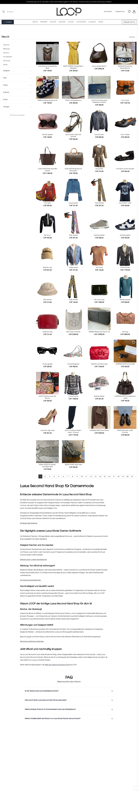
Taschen (6, 45)
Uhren (5, 65)
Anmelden (108, 11)
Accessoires (7, 57)
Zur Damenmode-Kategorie (30, 580)
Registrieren (120, 11)
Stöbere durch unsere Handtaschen (33, 559)
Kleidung (6, 49)
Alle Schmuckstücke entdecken (32, 641)
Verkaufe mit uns (129, 22)
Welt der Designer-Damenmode (57, 665)
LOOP (29, 637)
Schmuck (6, 61)
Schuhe (6, 53)
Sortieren (132, 37)
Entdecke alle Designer (28, 523)
